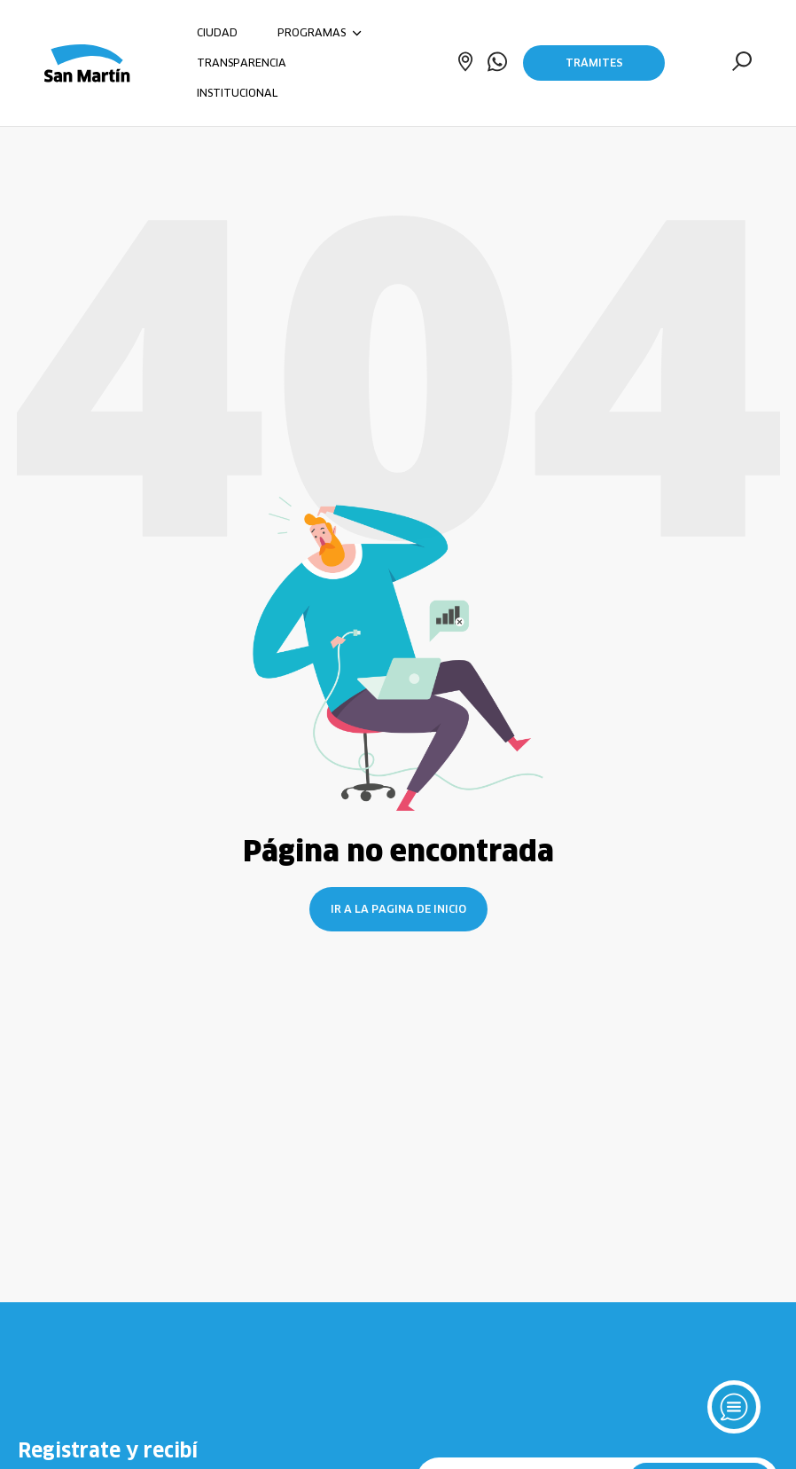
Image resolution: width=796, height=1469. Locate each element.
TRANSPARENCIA (241, 62)
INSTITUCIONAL (237, 92)
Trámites (594, 62)
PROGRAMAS (319, 32)
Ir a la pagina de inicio (398, 909)
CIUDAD (217, 32)
